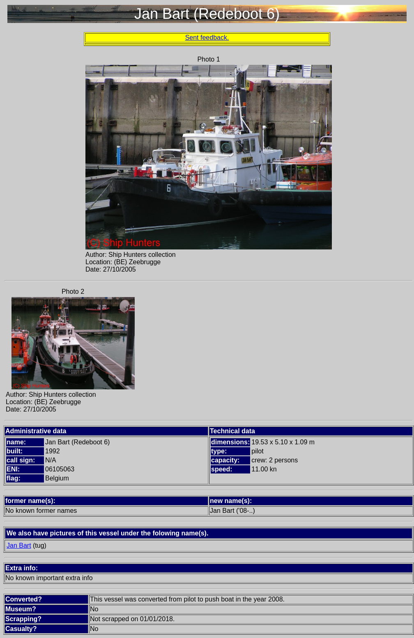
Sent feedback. (207, 37)
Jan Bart (19, 545)
